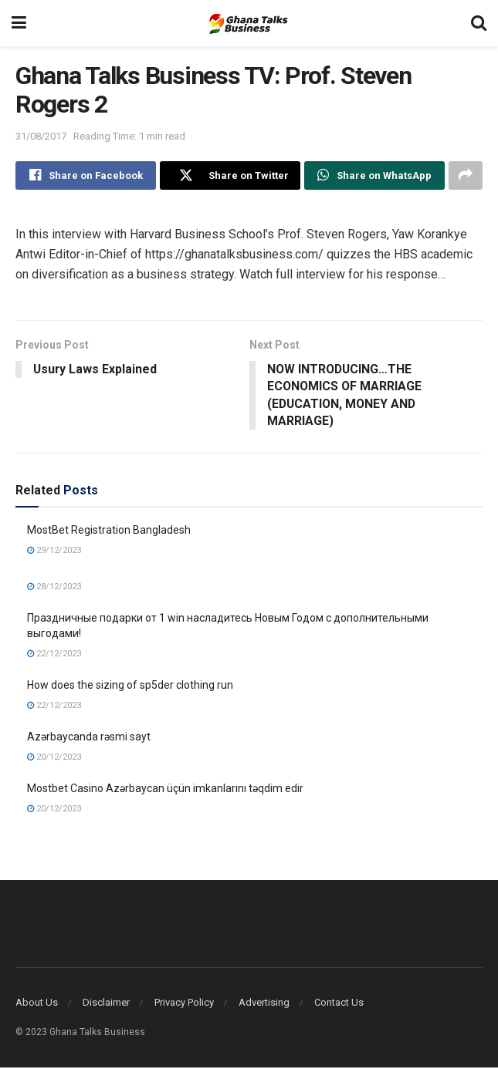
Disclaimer (106, 1004)
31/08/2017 (40, 136)
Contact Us (339, 1004)
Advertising (264, 1004)
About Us (36, 1004)
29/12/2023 (54, 551)
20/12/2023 (54, 758)
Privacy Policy (184, 1004)
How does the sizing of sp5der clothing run (130, 686)
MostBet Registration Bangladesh (109, 531)
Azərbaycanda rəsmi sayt (89, 738)
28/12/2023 (54, 588)
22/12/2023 (54, 654)
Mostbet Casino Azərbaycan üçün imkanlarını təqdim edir (165, 790)
